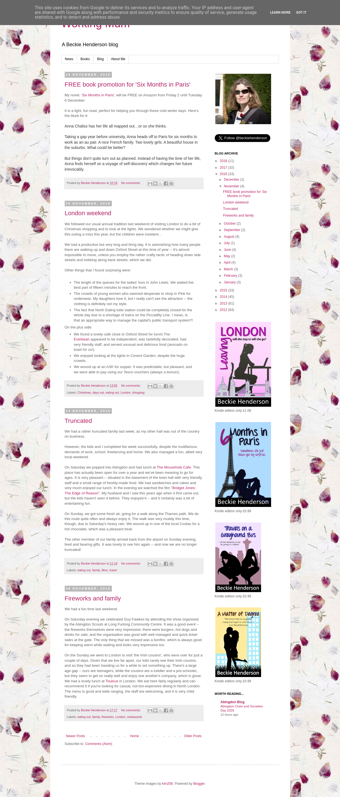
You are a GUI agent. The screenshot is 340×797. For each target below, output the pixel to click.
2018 (224, 161)
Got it (301, 12)
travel (113, 570)
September (232, 230)
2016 (224, 174)
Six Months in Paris (98, 95)
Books (85, 59)
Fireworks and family (93, 598)
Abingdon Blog (233, 702)
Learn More (280, 12)
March (229, 269)
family (96, 570)
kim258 (167, 784)
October (230, 223)
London (125, 392)
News (69, 59)
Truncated (78, 420)
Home (134, 736)
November (232, 186)
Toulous (111, 681)
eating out (112, 392)
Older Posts (193, 736)
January (230, 282)
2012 (224, 310)
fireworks (108, 716)
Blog (100, 59)
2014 (224, 297)
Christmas (84, 392)
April (227, 262)
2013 (224, 303)
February (231, 276)
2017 (224, 168)
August (229, 237)
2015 (224, 290)
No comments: (131, 183)
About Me (118, 59)
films (105, 570)
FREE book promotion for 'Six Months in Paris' (128, 84)
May (227, 256)
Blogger (199, 784)
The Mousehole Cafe (174, 467)
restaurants (134, 716)
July (227, 243)
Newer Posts (75, 736)
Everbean (82, 339)
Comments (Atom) (98, 744)
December (232, 180)
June (228, 250)
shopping (138, 392)
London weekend (88, 213)
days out (98, 392)
